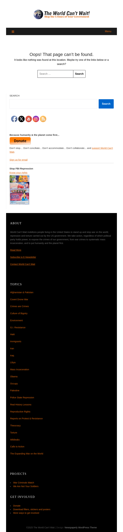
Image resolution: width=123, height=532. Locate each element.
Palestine (14, 390)
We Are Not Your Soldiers (25, 486)
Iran (12, 348)
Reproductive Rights (20, 411)
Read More (15, 250)
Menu (108, 31)
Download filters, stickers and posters (31, 509)
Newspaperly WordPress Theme (81, 527)
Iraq (12, 355)
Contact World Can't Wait (22, 264)
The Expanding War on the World (26, 453)
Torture (13, 432)
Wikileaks (15, 439)
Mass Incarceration (19, 369)
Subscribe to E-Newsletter (23, 257)
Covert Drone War (19, 299)
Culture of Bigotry (18, 313)
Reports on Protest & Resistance (26, 418)
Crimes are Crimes (19, 306)
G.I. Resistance (17, 327)
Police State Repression (22, 397)
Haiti (12, 334)
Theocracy (15, 425)
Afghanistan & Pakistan (21, 292)
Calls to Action (17, 446)
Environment (16, 320)
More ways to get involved (26, 513)
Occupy (14, 383)
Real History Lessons (20, 404)
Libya (12, 362)
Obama (13, 376)
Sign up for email (18, 159)
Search (14, 95)
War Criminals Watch (23, 482)
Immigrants (15, 341)
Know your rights (18, 172)
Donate (16, 505)
